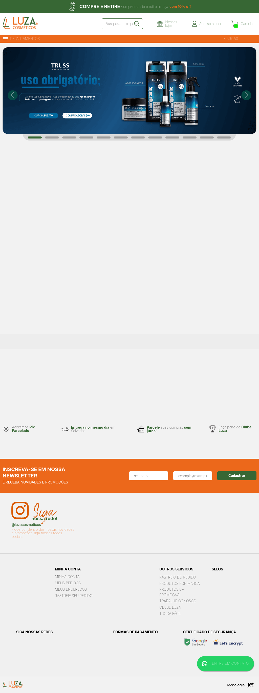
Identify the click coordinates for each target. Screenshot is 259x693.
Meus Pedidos (68, 583)
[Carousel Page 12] (224, 137)
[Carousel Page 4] (86, 137)
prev (13, 95)
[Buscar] (136, 23)
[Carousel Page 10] (190, 137)
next (246, 95)
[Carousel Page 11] (207, 137)
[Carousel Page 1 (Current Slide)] (35, 137)
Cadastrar (236, 475)
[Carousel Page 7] (138, 137)
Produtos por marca (179, 583)
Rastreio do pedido (177, 577)
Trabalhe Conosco (177, 601)
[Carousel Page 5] (104, 137)
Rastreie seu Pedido (74, 595)
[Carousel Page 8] (155, 137)
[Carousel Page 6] (121, 137)
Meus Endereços (71, 589)
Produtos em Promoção (172, 592)
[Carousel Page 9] (172, 137)
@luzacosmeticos (26, 524)
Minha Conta (67, 576)
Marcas (231, 38)
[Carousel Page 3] (69, 137)
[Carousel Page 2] (52, 137)
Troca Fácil (170, 613)
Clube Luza (170, 607)
